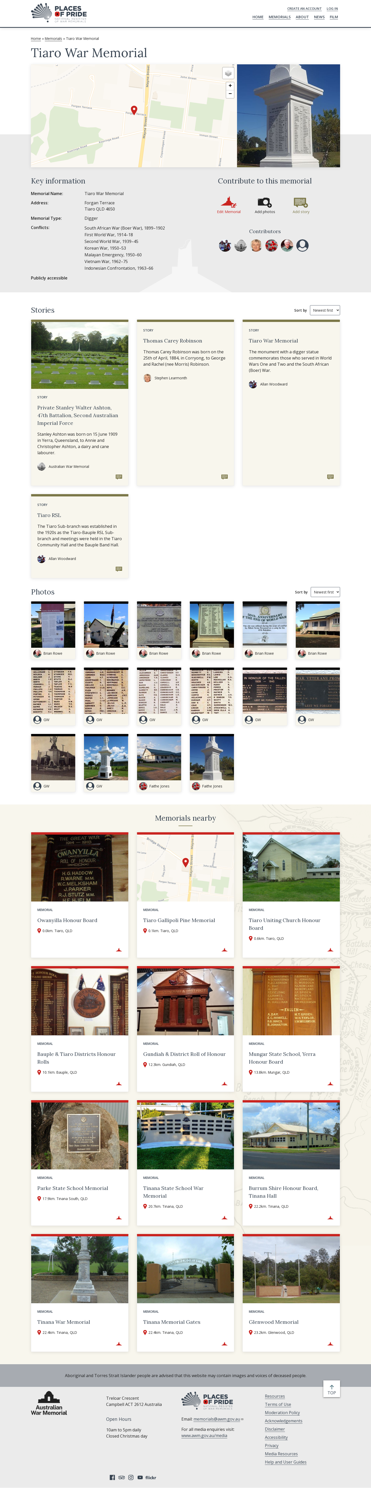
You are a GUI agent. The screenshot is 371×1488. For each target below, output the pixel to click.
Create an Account (304, 8)
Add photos (265, 211)
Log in (332, 8)
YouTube (140, 1477)
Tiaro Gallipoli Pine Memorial (179, 920)
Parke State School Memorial (72, 1188)
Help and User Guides (286, 1462)
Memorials (280, 16)
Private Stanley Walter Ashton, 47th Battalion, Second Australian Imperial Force (77, 415)
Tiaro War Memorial (273, 340)
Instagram (131, 1477)
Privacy (272, 1445)
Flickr (151, 1477)
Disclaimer (275, 1429)
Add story (301, 211)
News (319, 16)
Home (258, 16)
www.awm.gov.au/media (204, 1435)
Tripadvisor (121, 1477)
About (302, 16)
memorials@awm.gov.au (218, 1419)
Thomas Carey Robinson (172, 340)
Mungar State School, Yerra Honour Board (282, 1058)
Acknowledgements (283, 1421)
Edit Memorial (229, 211)
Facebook (112, 1477)
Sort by (300, 310)
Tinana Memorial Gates (171, 1322)
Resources (275, 1396)
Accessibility (276, 1437)
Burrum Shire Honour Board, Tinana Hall (283, 1192)
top (332, 1393)
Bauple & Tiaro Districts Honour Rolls (76, 1058)
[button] (134, 110)
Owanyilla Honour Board (67, 920)
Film (334, 16)
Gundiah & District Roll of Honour (184, 1054)
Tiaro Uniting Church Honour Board (285, 924)
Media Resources (281, 1454)
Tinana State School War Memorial (173, 1192)
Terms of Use (278, 1404)
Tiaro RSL (49, 515)
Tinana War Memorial (63, 1322)
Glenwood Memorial (274, 1322)
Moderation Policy (282, 1412)
